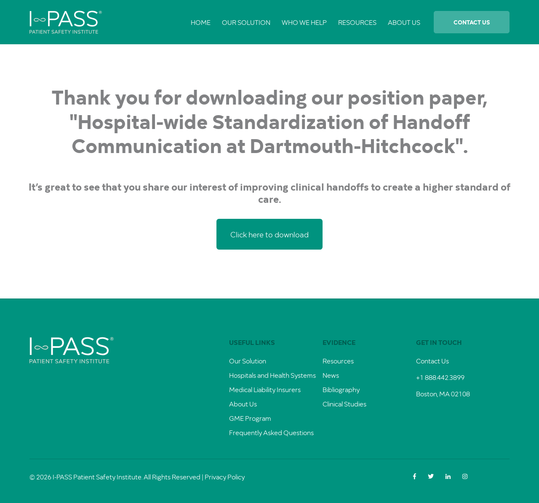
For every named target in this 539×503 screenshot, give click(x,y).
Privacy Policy (225, 476)
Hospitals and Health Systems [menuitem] (272, 375)
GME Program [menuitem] (250, 418)
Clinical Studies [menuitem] (344, 403)
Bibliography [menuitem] (341, 389)
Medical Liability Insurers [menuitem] (265, 389)
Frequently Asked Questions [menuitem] (271, 432)
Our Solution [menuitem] (246, 22)
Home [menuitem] (201, 22)
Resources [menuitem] (357, 22)
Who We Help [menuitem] (304, 22)
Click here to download (269, 234)
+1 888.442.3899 (440, 377)
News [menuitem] (331, 375)
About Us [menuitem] (404, 22)
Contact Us (472, 22)
